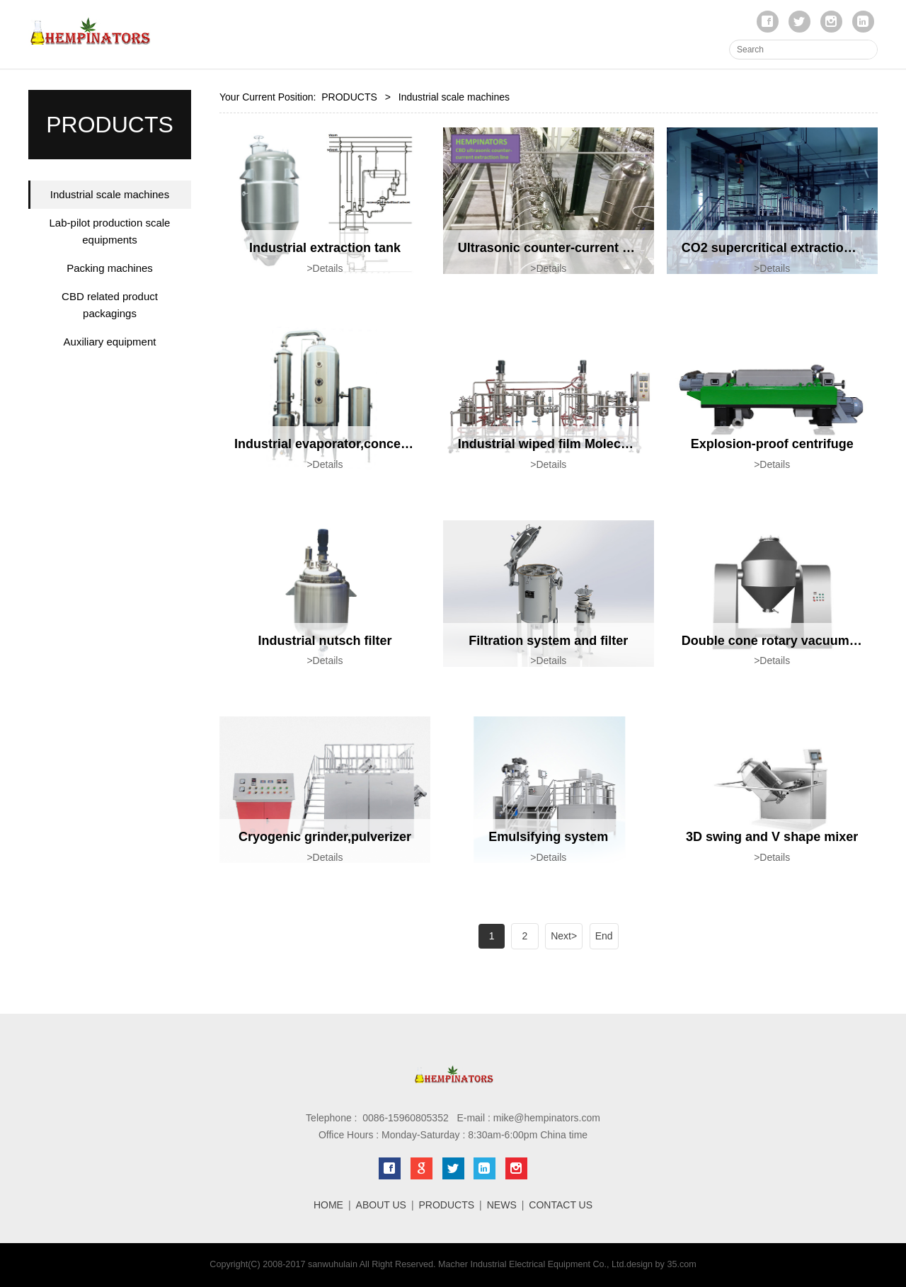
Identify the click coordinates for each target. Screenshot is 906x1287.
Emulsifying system (548, 837)
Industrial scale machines (109, 194)
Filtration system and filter (548, 641)
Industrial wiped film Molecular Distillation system (609, 444)
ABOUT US (381, 1205)
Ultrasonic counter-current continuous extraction (606, 248)
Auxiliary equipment (110, 342)
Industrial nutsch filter (324, 641)
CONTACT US (560, 1205)
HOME (328, 1205)
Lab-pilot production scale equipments (110, 231)
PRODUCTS (349, 97)
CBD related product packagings (110, 304)
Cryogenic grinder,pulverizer (325, 837)
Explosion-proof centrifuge (772, 444)
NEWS (502, 1205)
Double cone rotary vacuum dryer (783, 641)
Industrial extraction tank (325, 248)
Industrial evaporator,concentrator (338, 444)
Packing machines (110, 268)
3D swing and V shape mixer (772, 837)
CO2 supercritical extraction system (790, 248)
